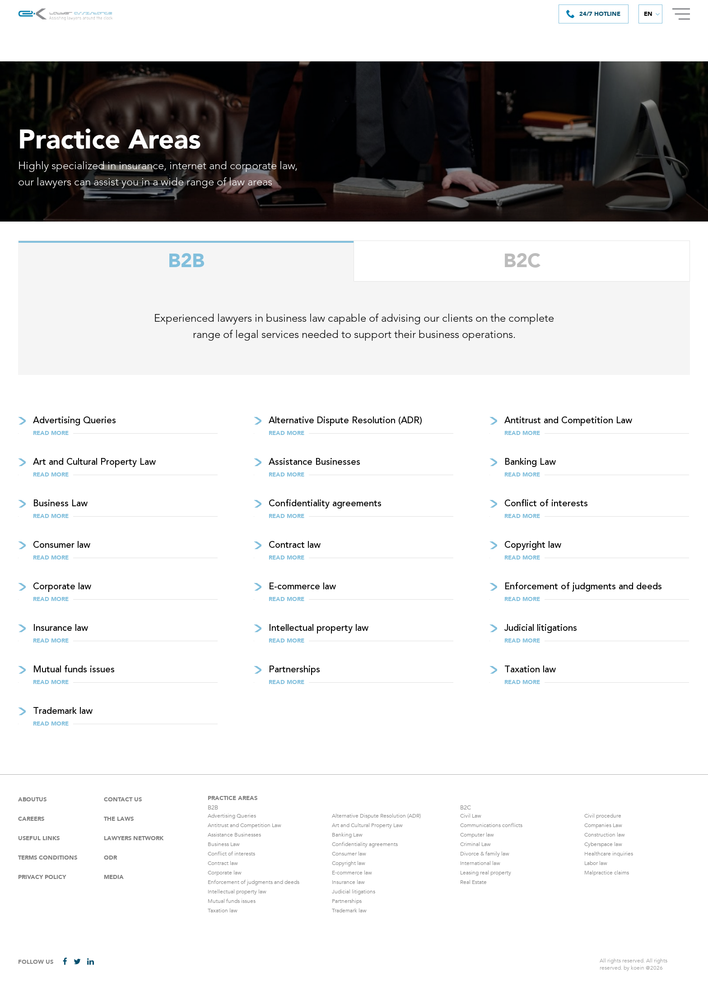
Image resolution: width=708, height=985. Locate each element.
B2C (521, 261)
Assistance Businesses (234, 834)
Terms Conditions (47, 858)
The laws (119, 819)
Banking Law (347, 834)
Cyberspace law (603, 844)
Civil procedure (602, 815)
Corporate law (225, 872)
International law (480, 863)
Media (114, 877)
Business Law (224, 844)
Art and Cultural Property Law (367, 825)
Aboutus (32, 799)
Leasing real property (485, 872)
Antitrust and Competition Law (244, 825)
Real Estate (473, 882)
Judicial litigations (353, 891)
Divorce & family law (484, 853)
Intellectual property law (237, 891)
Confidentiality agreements (365, 844)
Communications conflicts (491, 825)
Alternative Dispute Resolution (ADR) (376, 815)
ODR (110, 858)
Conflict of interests (231, 853)
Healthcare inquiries (608, 853)
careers (31, 819)
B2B (186, 261)
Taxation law (223, 910)
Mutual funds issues (232, 901)
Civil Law (470, 815)
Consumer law (349, 853)
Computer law (477, 834)
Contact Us (123, 799)
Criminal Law (475, 844)
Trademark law (349, 910)
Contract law (223, 863)
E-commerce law (352, 872)
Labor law (595, 863)
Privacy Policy (42, 877)
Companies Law (603, 825)
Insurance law (348, 882)
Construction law (604, 834)
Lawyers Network (133, 838)
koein (637, 967)
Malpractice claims (606, 872)
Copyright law (348, 863)
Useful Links (39, 838)
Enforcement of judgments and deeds (253, 882)
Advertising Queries (232, 815)
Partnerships (347, 901)
